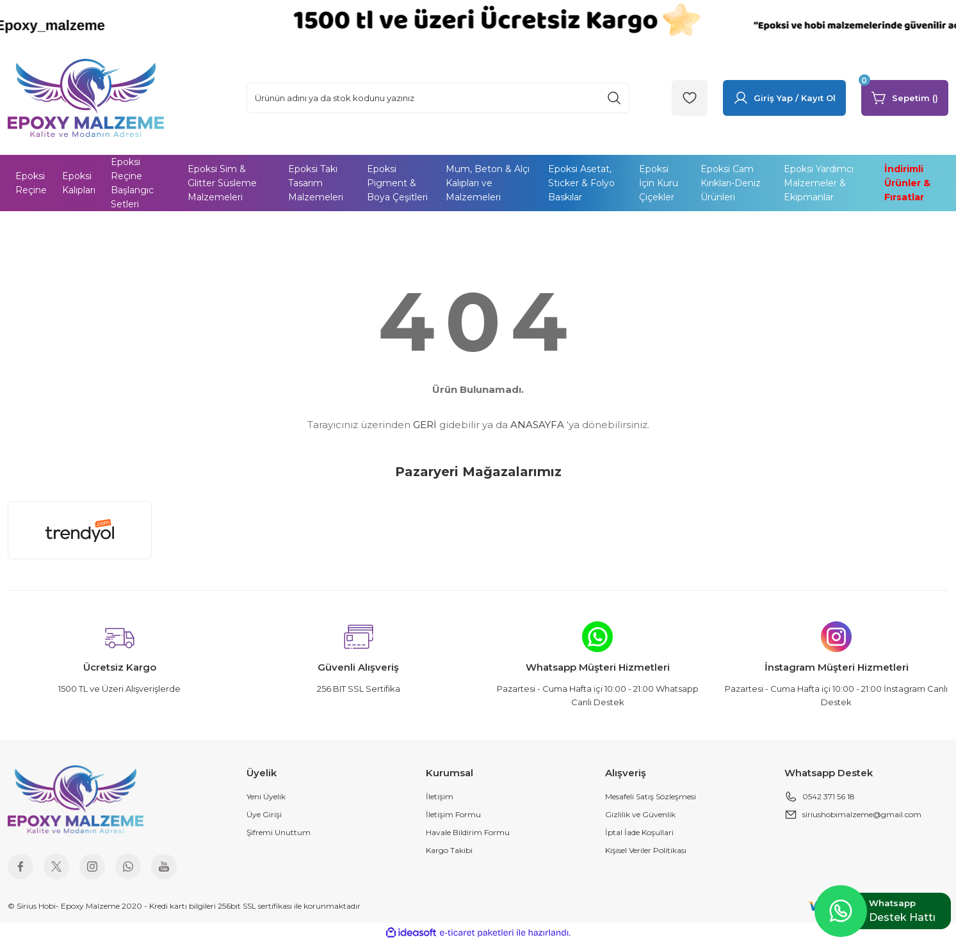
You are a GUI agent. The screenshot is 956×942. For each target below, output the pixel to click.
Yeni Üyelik (266, 796)
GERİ (425, 425)
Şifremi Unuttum (279, 832)
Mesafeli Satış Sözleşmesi (650, 796)
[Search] (438, 98)
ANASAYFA (537, 425)
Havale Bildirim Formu (468, 832)
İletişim (439, 796)
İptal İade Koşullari (639, 832)
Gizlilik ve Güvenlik (640, 814)
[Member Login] (784, 98)
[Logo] (86, 97)
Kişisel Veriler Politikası (645, 850)
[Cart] (904, 98)
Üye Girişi (264, 814)
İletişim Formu (453, 814)
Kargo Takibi (449, 850)
